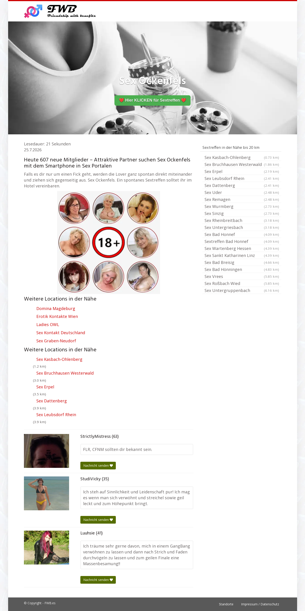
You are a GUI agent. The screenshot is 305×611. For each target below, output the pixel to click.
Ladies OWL (47, 324)
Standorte (226, 604)
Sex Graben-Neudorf (56, 340)
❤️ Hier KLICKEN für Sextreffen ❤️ (152, 100)
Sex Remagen (242, 199)
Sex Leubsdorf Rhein (56, 414)
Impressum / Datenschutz (260, 604)
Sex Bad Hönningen (242, 269)
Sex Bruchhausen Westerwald (65, 373)
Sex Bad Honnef (242, 234)
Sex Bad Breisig (242, 262)
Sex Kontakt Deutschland (60, 332)
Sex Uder (242, 192)
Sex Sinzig (242, 213)
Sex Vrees (242, 276)
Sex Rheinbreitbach (242, 220)
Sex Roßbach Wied (242, 283)
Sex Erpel (45, 386)
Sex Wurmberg (242, 206)
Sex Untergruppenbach (242, 290)
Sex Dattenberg (51, 400)
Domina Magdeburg (55, 308)
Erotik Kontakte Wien (57, 316)
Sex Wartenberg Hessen (242, 248)
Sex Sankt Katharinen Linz (242, 255)
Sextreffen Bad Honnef (242, 241)
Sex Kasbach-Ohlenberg (59, 359)
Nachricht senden (98, 465)
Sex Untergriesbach (242, 227)
